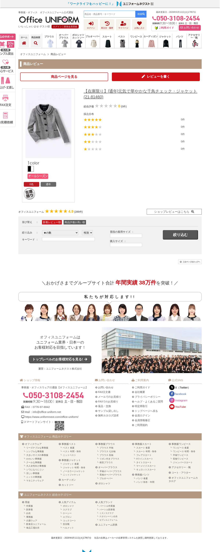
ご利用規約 (141, 425)
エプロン (67, 517)
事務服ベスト (69, 444)
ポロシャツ (104, 483)
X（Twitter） (182, 387)
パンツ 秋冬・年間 (145, 482)
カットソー (68, 485)
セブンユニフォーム (108, 520)
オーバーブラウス (107, 467)
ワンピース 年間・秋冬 (184, 451)
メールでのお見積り (109, 396)
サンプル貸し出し (108, 410)
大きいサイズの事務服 (37, 455)
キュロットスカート (146, 469)
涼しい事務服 (32, 473)
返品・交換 (104, 406)
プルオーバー (106, 478)
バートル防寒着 (107, 509)
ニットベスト (69, 455)
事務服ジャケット (71, 460)
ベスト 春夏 (68, 447)
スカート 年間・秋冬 (146, 451)
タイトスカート (144, 462)
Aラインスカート (144, 458)
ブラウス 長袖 (106, 455)
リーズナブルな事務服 (37, 447)
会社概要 (140, 392)
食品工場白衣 (32, 527)
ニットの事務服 (34, 477)
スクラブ (67, 509)
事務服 (29, 517)
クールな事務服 (34, 462)
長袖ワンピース (180, 458)
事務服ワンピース (181, 444)
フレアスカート (144, 455)
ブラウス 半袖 (106, 447)
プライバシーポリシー (147, 396)
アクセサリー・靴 (181, 467)
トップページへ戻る (146, 410)
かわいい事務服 (34, 458)
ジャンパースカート (183, 462)
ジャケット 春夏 (71, 464)
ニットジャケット (71, 474)
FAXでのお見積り (108, 401)
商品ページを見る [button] (64, 77)
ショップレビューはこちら (171, 211)
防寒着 (29, 509)
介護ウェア (31, 520)
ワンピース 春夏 (181, 447)
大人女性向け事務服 (36, 466)
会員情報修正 (142, 420)
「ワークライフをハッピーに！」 (91, 3)
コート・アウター (181, 472)
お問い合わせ (189, 27)
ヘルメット (68, 527)
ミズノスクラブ (106, 513)
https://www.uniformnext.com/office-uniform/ (51, 416)
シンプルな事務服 (35, 451)
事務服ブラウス (106, 444)
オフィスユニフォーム (58, 337)
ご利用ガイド (142, 387)
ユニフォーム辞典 (107, 524)
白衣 (28, 513)
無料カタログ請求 (108, 415)
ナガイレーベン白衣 (108, 516)
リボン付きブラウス (109, 458)
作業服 (29, 506)
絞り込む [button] (180, 235)
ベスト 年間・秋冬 (72, 451)
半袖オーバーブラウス (111, 471)
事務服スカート (143, 444)
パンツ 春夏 (142, 478)
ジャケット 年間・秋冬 (74, 467)
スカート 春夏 (143, 447)
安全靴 (66, 524)
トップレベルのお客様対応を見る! (60, 359)
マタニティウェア (35, 480)
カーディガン (69, 479)
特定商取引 (141, 406)
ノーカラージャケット (74, 471)
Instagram (181, 400)
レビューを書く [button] (158, 76)
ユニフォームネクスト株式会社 (64, 368)
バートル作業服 (107, 506)
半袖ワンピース (180, 455)
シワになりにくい (35, 469)
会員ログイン (142, 415)
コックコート (69, 520)
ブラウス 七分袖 (107, 451)
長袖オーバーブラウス (111, 474)
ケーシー (67, 513)
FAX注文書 (104, 392)
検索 (141, 14)
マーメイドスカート (146, 466)
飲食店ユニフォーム (36, 524)
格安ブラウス (106, 462)
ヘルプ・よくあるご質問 (149, 401)
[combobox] (109, 14)
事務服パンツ (142, 474)
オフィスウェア (33, 444)
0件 (183, 119)
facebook (180, 393)
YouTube (180, 406)
